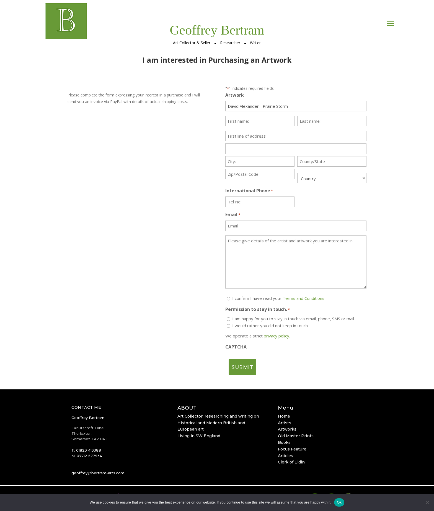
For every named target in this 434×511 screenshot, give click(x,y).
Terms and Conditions (303, 298)
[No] (427, 502)
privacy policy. (277, 336)
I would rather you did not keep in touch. (270, 325)
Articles (285, 455)
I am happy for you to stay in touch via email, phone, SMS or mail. (293, 318)
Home (284, 416)
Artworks (287, 429)
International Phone (249, 191)
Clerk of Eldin (291, 462)
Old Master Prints (296, 435)
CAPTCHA (236, 347)
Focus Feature (292, 449)
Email (232, 214)
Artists (284, 422)
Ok (339, 502)
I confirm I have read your (278, 298)
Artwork (234, 95)
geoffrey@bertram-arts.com (97, 473)
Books (284, 442)
